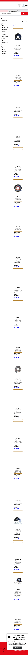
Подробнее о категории (18, 25)
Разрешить (17, 647)
